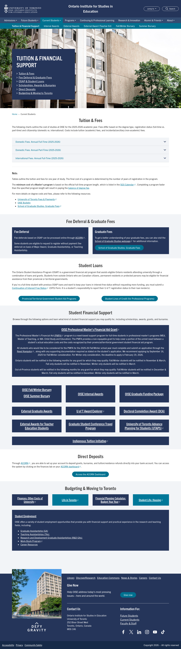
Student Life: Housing (151, 500)
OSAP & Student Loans (31, 81)
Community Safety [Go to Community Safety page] (33, 645)
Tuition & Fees (26, 73)
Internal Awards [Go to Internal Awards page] (51, 26)
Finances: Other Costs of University (30, 499)
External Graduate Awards (36, 411)
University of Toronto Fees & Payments (37, 199)
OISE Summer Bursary (37, 396)
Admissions (9, 20)
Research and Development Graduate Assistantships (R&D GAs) (52, 537)
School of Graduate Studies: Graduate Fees (40, 206)
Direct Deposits (27, 89)
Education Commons (108, 577)
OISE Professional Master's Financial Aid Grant (90, 329)
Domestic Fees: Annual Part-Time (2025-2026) (38, 150)
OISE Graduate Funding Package (144, 394)
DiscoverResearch (85, 577)
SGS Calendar (128, 184)
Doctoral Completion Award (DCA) (144, 411)
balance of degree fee (78, 187)
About (170, 20)
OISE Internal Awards (90, 394)
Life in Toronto (70, 500)
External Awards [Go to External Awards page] (71, 26)
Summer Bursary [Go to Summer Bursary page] (147, 26)
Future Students (29, 20)
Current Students (50, 20)
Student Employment (25, 516)
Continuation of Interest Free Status (30, 288)
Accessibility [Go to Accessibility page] (8, 645)
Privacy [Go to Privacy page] (19, 645)
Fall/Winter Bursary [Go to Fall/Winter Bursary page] (125, 26)
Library (70, 577)
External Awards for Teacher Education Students (37, 426)
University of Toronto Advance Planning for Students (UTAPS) (144, 426)
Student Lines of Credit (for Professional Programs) (129, 298)
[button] (170, 9)
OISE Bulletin (24, 202)
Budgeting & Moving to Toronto (36, 93)
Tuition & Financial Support (25, 26)
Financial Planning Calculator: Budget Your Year (110, 499)
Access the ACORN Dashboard (90, 474)
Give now (128, 594)
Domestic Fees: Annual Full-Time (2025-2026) (38, 141)
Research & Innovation (129, 20)
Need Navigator (25, 351)
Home (14, 114)
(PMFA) (59, 335)
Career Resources (29, 544)
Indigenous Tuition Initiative (90, 441)
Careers (143, 577)
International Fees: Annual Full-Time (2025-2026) (39, 158)
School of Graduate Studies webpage (114, 241)
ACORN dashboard (71, 466)
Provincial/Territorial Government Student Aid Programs (49, 298)
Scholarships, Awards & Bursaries (37, 85)
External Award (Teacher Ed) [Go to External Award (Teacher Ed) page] (97, 26)
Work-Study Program (32, 541)
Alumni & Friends (152, 20)
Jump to (151, 8)
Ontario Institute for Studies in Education (90, 8)
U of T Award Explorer (91, 411)
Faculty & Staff (128, 623)
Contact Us (155, 577)
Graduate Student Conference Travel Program (90, 426)
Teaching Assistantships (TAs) (35, 534)
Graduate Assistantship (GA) (34, 530)
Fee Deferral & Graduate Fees (35, 77)
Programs (69, 20)
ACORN (80, 237)
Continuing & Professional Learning (97, 20)
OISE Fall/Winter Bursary (36, 389)
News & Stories (129, 577)
